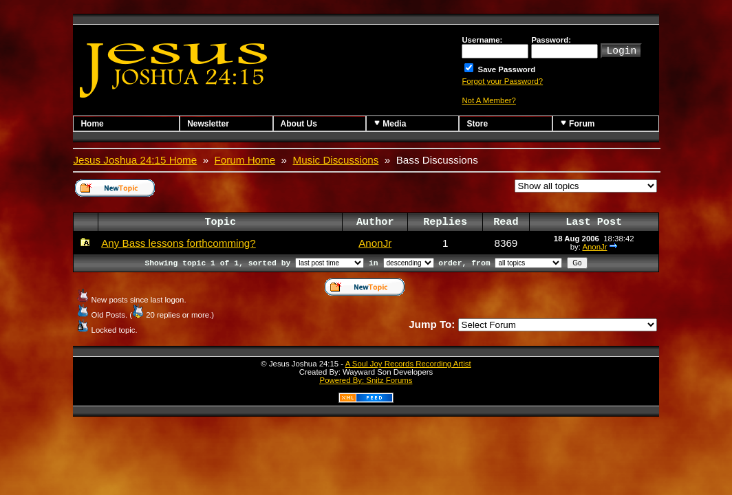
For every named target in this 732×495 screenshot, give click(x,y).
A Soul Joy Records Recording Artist (408, 364)
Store (477, 124)
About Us (299, 124)
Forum (577, 123)
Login (621, 49)
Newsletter (208, 124)
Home (91, 124)
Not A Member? (489, 100)
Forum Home (245, 160)
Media (390, 123)
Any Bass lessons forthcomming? (178, 243)
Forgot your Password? (502, 81)
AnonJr (374, 243)
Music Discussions (336, 160)
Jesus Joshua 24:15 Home (135, 160)
